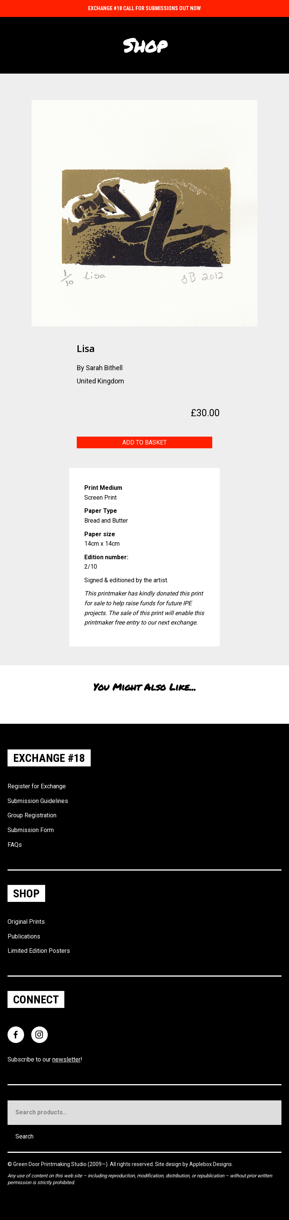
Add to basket (144, 442)
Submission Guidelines (38, 801)
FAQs (15, 844)
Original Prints (26, 921)
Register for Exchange (37, 786)
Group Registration (32, 815)
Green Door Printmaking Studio (50, 1164)
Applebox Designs (210, 1164)
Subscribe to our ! (45, 1059)
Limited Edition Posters (39, 950)
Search (24, 1136)
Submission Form (31, 830)
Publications (24, 936)
